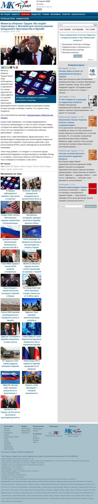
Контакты (36, 438)
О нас (35, 436)
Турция (9, 169)
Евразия (7, 428)
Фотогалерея (8, 447)
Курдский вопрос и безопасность (76, 47)
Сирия (3, 169)
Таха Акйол (63, 97)
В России (7, 430)
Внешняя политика (70, 52)
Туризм (45, 14)
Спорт (6, 439)
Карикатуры (25, 433)
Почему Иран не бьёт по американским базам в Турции (71, 74)
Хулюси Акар (18, 169)
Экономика (55, 14)
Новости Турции (26, 166)
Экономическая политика (73, 50)
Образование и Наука (11, 437)
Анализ (6, 441)
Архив (35, 442)
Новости (15, 14)
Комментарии (22, 19)
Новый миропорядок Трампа (73, 187)
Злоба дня (7, 445)
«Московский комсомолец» (53, 456)
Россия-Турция (45, 166)
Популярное (8, 433)
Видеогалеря (25, 430)
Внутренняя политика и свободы (76, 44)
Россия (35, 166)
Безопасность (78, 14)
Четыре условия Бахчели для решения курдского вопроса (71, 156)
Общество (36, 14)
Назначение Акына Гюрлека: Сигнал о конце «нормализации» (73, 122)
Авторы (35, 430)
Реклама (36, 440)
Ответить (78, 56)
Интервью (7, 443)
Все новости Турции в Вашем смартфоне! (17, 452)
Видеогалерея (9, 449)
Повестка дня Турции (68, 117)
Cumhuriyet (64, 184)
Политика (25, 14)
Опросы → (91, 59)
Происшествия (8, 19)
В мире (6, 435)
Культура (66, 14)
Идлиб (7, 166)
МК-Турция (5, 14)
